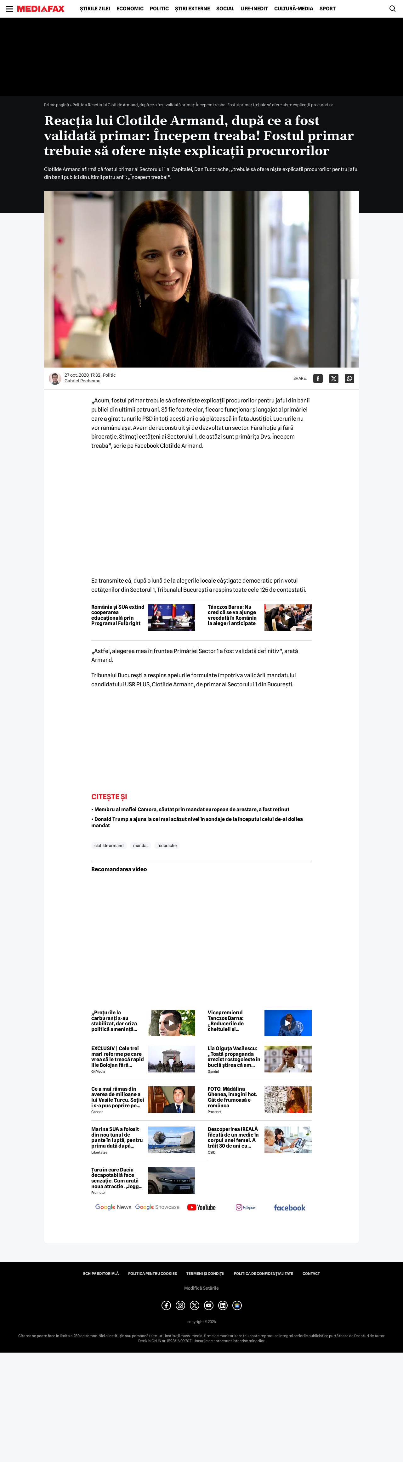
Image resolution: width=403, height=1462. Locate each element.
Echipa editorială (101, 1273)
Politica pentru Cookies (152, 1273)
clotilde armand (109, 845)
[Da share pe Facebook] (318, 378)
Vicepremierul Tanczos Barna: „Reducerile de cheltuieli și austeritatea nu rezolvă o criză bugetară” (226, 1021)
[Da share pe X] (333, 378)
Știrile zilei (95, 8)
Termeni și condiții (205, 1273)
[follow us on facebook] (290, 1208)
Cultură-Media (293, 8)
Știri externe (192, 8)
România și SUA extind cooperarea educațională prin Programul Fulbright (118, 615)
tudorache (167, 845)
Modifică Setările (201, 1288)
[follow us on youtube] (201, 1208)
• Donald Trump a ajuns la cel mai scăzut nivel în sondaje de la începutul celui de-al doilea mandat (197, 822)
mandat (140, 845)
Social (225, 8)
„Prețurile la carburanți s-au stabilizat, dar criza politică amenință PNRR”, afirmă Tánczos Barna (114, 1021)
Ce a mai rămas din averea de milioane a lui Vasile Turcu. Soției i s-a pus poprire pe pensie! (117, 1097)
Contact (311, 1273)
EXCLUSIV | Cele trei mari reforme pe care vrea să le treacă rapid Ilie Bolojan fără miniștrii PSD (117, 1057)
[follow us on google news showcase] (157, 1208)
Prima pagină (56, 104)
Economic (130, 8)
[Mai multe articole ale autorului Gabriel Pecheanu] (55, 378)
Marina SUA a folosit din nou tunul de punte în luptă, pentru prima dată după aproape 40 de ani (117, 1138)
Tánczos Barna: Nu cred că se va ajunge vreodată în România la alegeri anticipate (232, 615)
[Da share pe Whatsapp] (349, 378)
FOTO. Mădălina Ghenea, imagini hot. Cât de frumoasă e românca (232, 1097)
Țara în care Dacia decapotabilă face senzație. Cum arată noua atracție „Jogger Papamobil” (117, 1178)
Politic (159, 8)
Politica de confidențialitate (263, 1273)
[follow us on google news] (113, 1208)
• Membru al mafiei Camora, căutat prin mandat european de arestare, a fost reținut (190, 809)
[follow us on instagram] (246, 1208)
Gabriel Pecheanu (82, 380)
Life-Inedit (254, 8)
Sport (328, 8)
